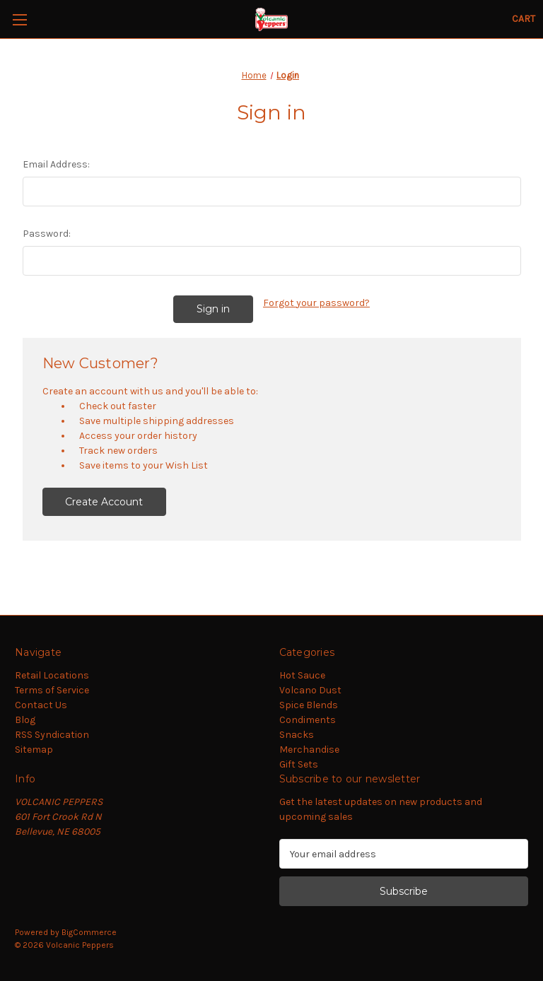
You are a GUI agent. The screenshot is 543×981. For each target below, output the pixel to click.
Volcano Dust (310, 690)
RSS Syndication (52, 735)
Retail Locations (52, 675)
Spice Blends (308, 705)
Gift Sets (298, 764)
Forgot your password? (316, 303)
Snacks (296, 735)
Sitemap (34, 750)
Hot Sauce (302, 675)
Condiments (307, 720)
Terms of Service (52, 690)
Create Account (104, 501)
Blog (25, 720)
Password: (47, 234)
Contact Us (41, 705)
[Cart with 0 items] (523, 18)
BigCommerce (89, 932)
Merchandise (309, 750)
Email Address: (56, 164)
